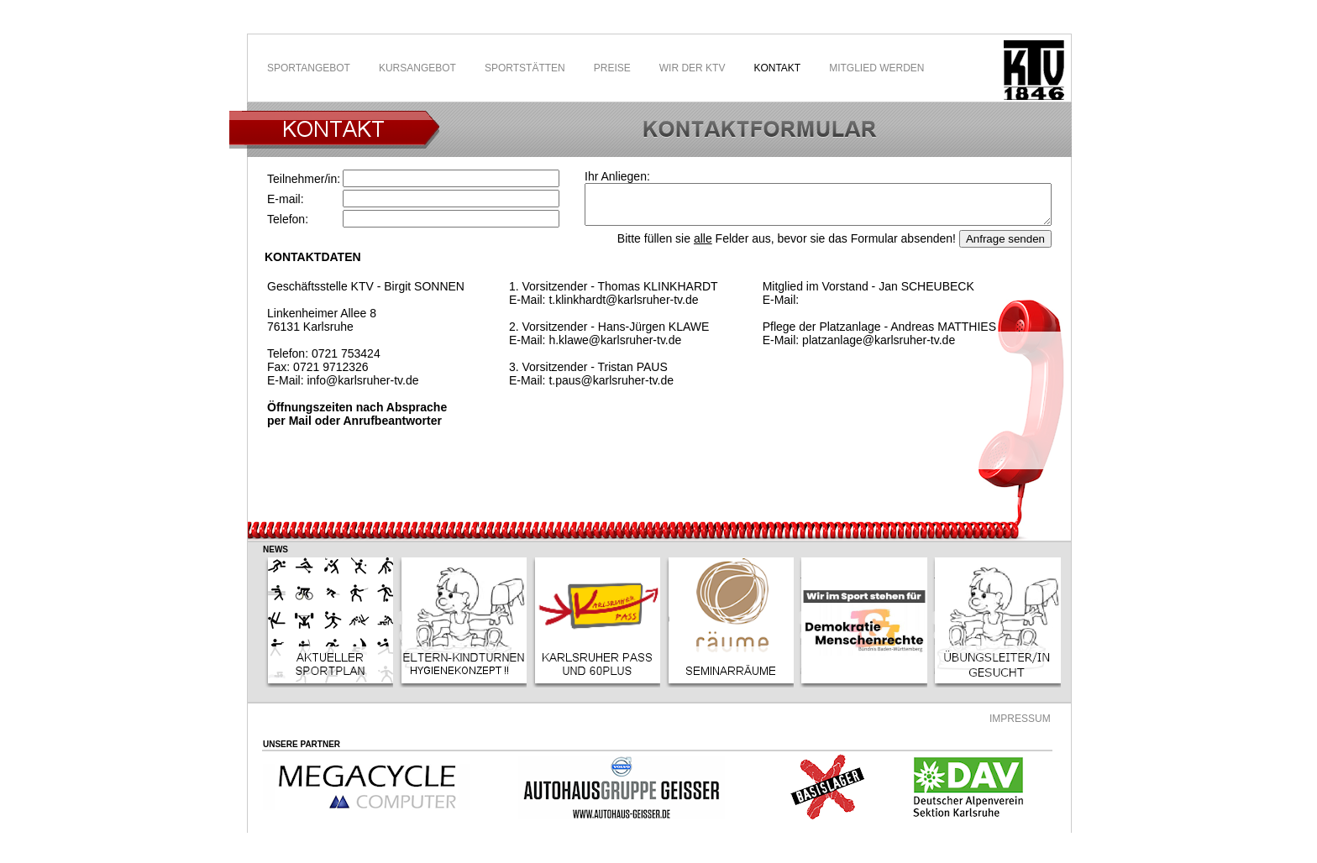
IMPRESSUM (1020, 718)
